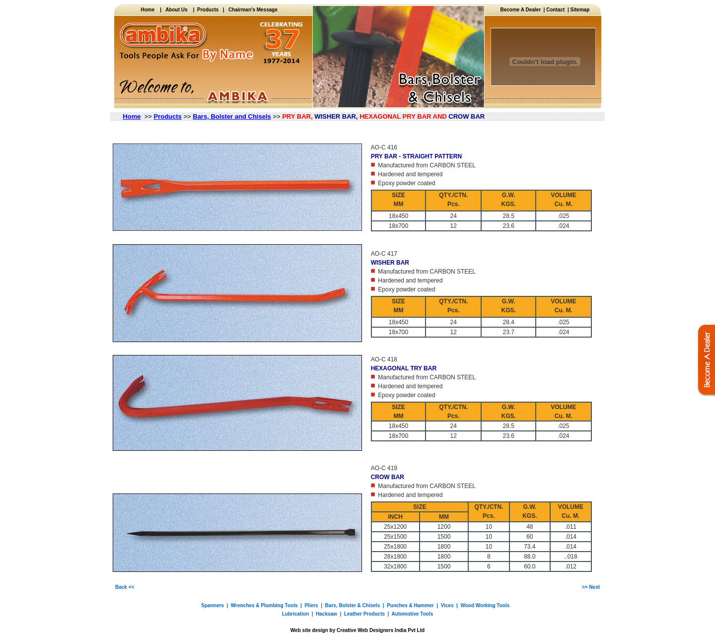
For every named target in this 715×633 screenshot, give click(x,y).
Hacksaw (326, 614)
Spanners (212, 605)
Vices (447, 605)
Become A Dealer (522, 9)
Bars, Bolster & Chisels (352, 605)
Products (207, 9)
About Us (176, 9)
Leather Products (364, 614)
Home (150, 9)
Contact (555, 9)
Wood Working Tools (484, 605)
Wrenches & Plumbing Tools (264, 605)
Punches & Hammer (410, 605)
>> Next (591, 587)
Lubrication (295, 614)
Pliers (310, 605)
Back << (124, 587)
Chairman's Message (253, 9)
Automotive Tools (412, 614)
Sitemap (580, 9)
